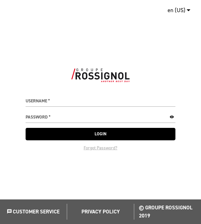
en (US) (176, 10)
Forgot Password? (100, 148)
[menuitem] (177, 10)
